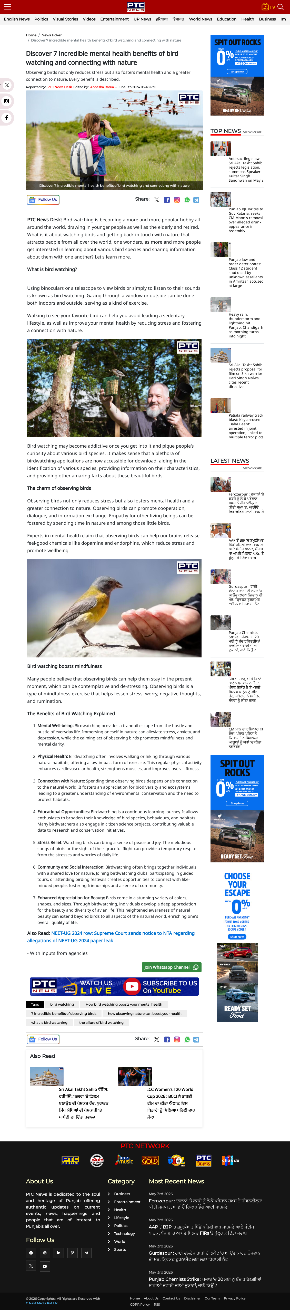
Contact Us (171, 1298)
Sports (117, 1249)
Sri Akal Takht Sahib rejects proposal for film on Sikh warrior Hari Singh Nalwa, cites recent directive (246, 375)
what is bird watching (49, 1022)
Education (226, 19)
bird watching (62, 1004)
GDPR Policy (140, 1304)
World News (200, 19)
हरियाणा (162, 19)
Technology (121, 1233)
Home (31, 35)
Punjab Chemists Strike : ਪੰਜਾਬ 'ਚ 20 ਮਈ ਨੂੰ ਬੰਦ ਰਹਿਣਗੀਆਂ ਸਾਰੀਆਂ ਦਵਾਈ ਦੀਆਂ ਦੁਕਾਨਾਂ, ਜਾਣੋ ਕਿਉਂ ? (244, 641)
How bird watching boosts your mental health (124, 1004)
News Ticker (52, 35)
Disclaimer (192, 1298)
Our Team (212, 1298)
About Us (151, 1298)
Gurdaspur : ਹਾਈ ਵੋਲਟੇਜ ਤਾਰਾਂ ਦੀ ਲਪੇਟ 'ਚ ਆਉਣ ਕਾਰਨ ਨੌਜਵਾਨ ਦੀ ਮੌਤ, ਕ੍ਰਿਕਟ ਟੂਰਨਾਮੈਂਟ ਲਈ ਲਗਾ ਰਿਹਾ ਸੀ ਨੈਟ (245, 595)
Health (247, 19)
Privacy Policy (235, 1298)
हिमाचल (178, 19)
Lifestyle (118, 1217)
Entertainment (114, 19)
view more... (253, 132)
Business (267, 19)
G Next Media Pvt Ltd (42, 1303)
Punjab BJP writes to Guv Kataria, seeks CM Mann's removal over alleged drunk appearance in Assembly (246, 220)
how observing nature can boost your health (145, 1014)
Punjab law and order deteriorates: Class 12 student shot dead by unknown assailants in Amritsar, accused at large (246, 272)
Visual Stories (65, 19)
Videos (89, 19)
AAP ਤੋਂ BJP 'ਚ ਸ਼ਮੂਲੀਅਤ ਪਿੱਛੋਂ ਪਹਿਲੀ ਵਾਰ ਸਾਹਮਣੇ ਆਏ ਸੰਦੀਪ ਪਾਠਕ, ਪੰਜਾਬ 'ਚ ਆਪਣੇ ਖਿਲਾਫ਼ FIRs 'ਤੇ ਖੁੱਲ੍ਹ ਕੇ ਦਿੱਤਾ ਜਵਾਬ (246, 549)
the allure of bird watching (101, 1022)
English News (16, 19)
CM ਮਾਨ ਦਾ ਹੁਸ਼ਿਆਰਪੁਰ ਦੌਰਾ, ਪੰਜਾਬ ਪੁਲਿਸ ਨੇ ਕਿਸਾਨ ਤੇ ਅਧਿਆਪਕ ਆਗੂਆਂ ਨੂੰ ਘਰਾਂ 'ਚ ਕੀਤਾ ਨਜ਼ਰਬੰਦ (246, 738)
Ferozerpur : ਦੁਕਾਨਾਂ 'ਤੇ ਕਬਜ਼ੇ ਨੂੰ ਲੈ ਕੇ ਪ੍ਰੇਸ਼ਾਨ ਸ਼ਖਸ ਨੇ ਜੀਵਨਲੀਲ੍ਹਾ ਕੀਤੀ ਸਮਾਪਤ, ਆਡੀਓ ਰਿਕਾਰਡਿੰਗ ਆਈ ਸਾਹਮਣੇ (246, 503)
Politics (41, 19)
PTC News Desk (59, 87)
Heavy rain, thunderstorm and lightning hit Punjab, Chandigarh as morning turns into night (246, 325)
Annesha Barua (102, 87)
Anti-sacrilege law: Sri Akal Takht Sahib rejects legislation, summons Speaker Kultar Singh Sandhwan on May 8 (246, 169)
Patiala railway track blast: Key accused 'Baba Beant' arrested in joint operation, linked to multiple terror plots (246, 426)
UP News (142, 19)
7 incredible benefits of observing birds (63, 1014)
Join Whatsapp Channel (173, 967)
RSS (157, 1304)
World (116, 1241)
